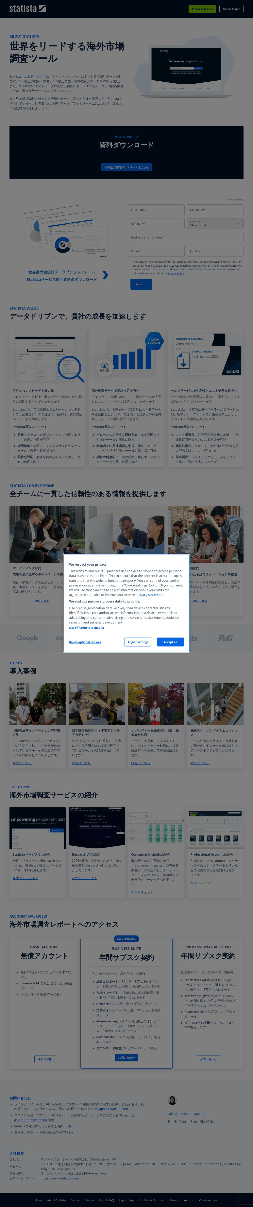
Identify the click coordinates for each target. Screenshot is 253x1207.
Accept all (170, 642)
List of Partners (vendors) (86, 627)
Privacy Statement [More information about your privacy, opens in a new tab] (150, 595)
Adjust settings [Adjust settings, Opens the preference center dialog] (138, 642)
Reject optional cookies (85, 642)
